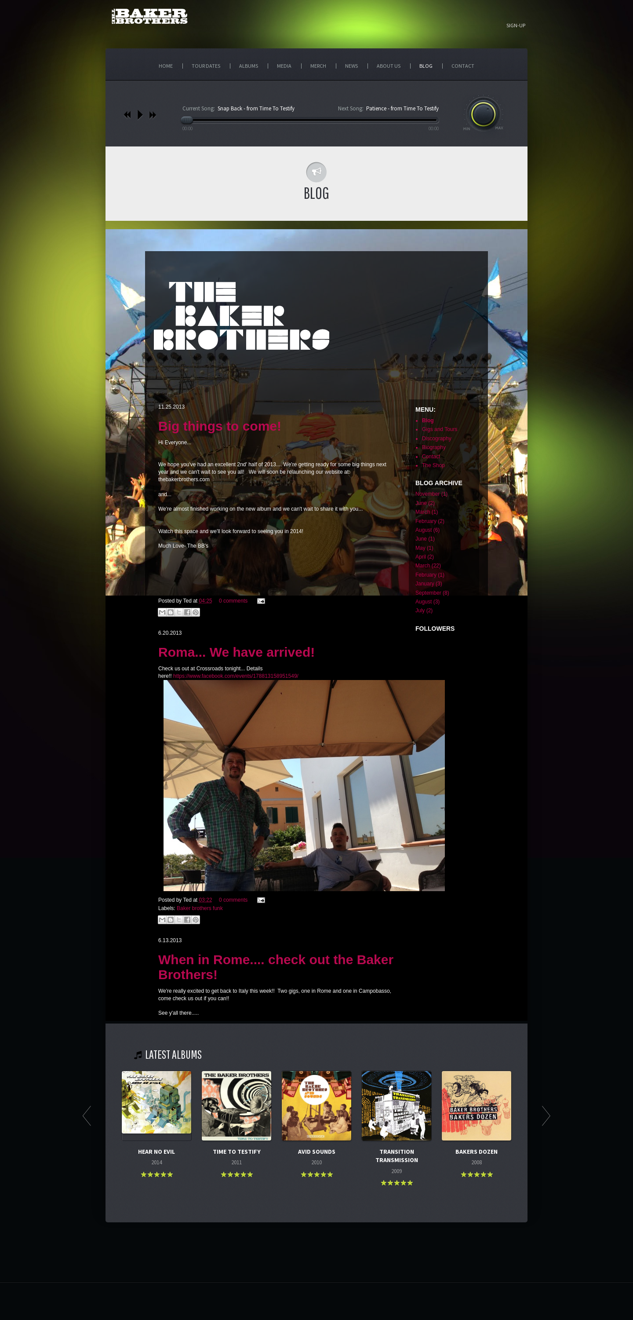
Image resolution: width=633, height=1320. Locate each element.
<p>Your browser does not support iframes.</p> (317, 625)
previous (127, 115)
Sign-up (515, 25)
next (153, 115)
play (140, 115)
